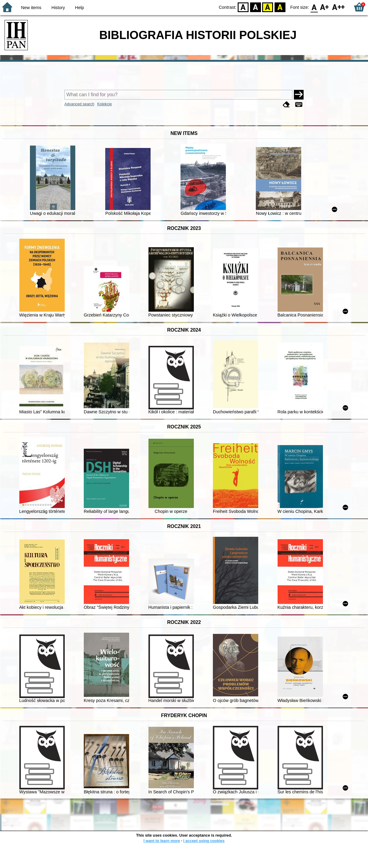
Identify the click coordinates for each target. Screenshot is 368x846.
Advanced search (79, 104)
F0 (314, 6)
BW (255, 6)
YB (268, 6)
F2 (338, 6)
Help (79, 7)
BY (280, 6)
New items (31, 7)
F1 (324, 6)
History (58, 7)
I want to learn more (161, 840)
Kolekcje (104, 104)
